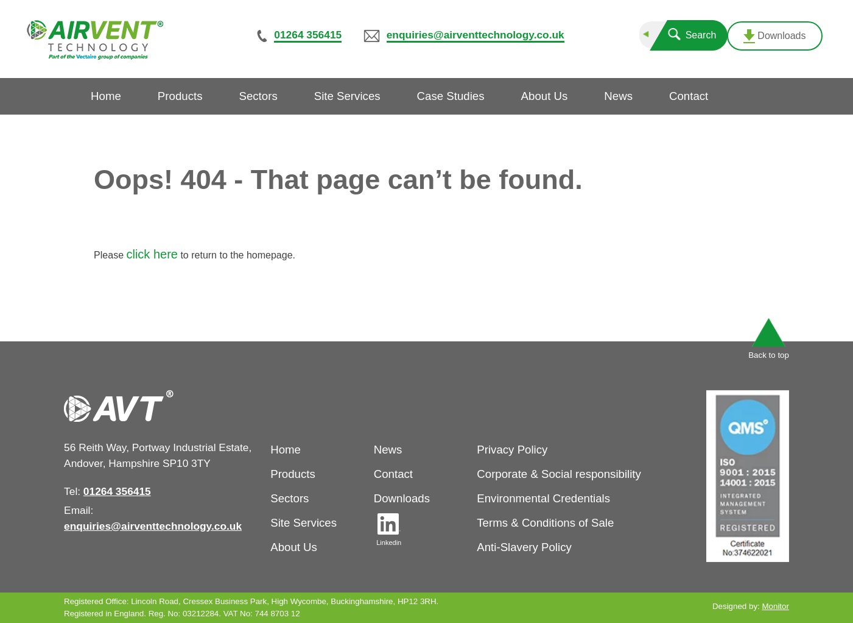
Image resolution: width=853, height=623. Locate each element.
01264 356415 (308, 35)
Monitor (775, 606)
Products (292, 474)
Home (285, 449)
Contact (393, 474)
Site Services (303, 522)
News (388, 449)
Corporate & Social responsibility (559, 474)
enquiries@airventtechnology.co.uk (475, 35)
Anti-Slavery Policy (524, 547)
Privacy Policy (512, 449)
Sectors (289, 498)
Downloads (774, 36)
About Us (293, 547)
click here (151, 254)
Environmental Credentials (543, 498)
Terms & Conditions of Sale (545, 522)
